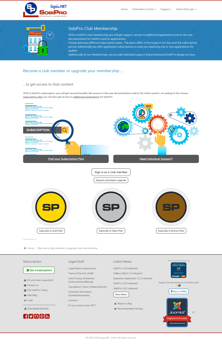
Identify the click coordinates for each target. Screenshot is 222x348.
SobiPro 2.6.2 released (125, 288)
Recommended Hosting (130, 308)
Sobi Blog (32, 295)
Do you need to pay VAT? (82, 305)
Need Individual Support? (156, 159)
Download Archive (38, 308)
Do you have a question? (40, 280)
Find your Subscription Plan (66, 159)
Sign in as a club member (111, 172)
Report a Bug (124, 303)
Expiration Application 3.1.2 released (132, 278)
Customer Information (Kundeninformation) (80, 293)
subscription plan (33, 96)
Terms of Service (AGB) (81, 273)
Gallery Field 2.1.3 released (127, 273)
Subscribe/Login (186, 9)
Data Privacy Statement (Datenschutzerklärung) (81, 280)
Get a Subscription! (39, 270)
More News (121, 294)
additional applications (86, 96)
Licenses (73, 300)
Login (30, 300)
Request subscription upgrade (111, 180)
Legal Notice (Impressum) (82, 268)
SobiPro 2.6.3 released (125, 283)
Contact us (33, 285)
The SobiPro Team (37, 290)
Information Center (144, 9)
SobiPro (33, 239)
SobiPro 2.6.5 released (125, 268)
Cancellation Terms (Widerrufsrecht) (87, 286)
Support (166, 9)
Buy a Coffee (178, 291)
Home (124, 9)
